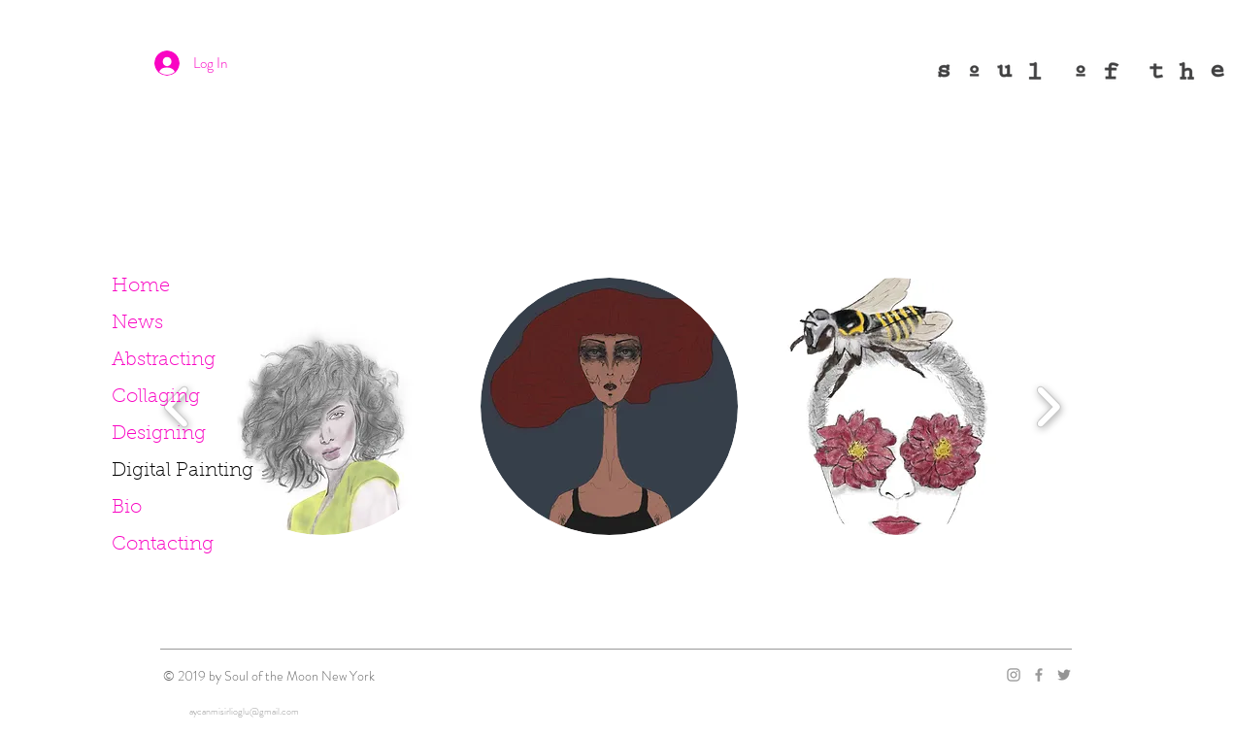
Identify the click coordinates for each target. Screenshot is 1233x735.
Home (141, 286)
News (137, 323)
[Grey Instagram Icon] (1013, 675)
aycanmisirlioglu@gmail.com (244, 711)
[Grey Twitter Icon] (1064, 675)
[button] (609, 406)
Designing (159, 434)
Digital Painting (182, 471)
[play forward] (1048, 406)
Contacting (163, 544)
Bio (127, 508)
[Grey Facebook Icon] (1039, 675)
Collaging (156, 397)
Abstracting (164, 360)
